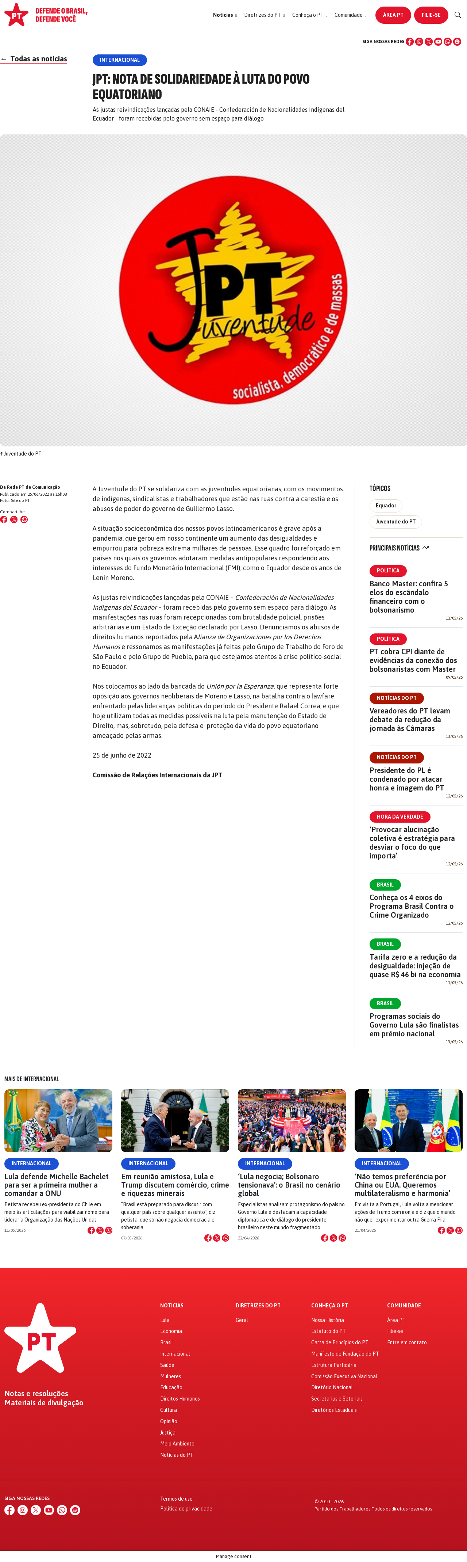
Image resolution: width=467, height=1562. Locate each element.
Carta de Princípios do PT (339, 1342)
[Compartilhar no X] (100, 1230)
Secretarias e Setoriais (337, 1399)
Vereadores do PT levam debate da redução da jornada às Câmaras (410, 719)
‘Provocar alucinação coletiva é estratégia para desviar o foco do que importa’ (412, 842)
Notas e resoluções (36, 1394)
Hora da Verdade (400, 817)
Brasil (385, 885)
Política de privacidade (186, 1509)
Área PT (393, 15)
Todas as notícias (33, 58)
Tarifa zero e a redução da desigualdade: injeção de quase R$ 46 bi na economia (415, 966)
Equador (386, 505)
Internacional (31, 1163)
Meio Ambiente (177, 1444)
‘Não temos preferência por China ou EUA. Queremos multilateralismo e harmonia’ (402, 1184)
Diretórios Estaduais (334, 1410)
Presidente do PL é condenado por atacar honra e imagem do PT (407, 779)
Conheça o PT (329, 1305)
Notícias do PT (397, 698)
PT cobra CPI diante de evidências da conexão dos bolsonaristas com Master (413, 660)
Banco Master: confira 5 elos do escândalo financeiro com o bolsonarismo (409, 596)
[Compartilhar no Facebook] (3, 519)
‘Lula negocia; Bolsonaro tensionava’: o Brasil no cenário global (289, 1184)
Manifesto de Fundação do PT (345, 1354)
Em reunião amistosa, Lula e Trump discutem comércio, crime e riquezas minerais (175, 1184)
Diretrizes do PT (258, 1305)
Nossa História (327, 1320)
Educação (171, 1387)
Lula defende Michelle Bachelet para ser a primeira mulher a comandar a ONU (56, 1184)
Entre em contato (407, 1342)
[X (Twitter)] (429, 42)
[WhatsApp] (448, 42)
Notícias (172, 1305)
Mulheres (170, 1376)
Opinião (168, 1421)
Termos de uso (176, 1499)
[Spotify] (457, 42)
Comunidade (404, 1305)
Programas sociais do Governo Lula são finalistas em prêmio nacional (414, 1025)
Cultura (168, 1410)
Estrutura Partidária (333, 1365)
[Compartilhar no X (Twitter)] (14, 519)
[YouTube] (438, 42)
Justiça (167, 1433)
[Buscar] (458, 15)
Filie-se (431, 15)
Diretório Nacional (332, 1387)
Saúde (167, 1365)
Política (388, 571)
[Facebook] (410, 42)
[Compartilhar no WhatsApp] (24, 519)
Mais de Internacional (31, 1079)
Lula (165, 1320)
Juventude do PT (396, 522)
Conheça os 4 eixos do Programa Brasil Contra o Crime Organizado (412, 906)
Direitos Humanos (180, 1399)
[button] (225, 15)
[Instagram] (419, 42)
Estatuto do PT (328, 1331)
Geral (242, 1320)
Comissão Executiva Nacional (344, 1376)
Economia (171, 1331)
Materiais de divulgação (44, 1403)
